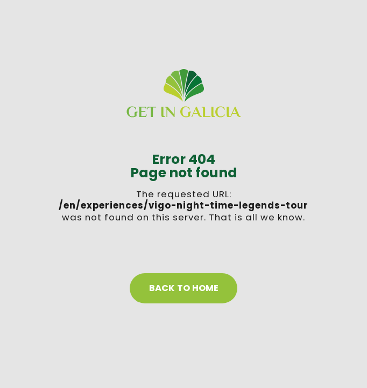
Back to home (183, 288)
